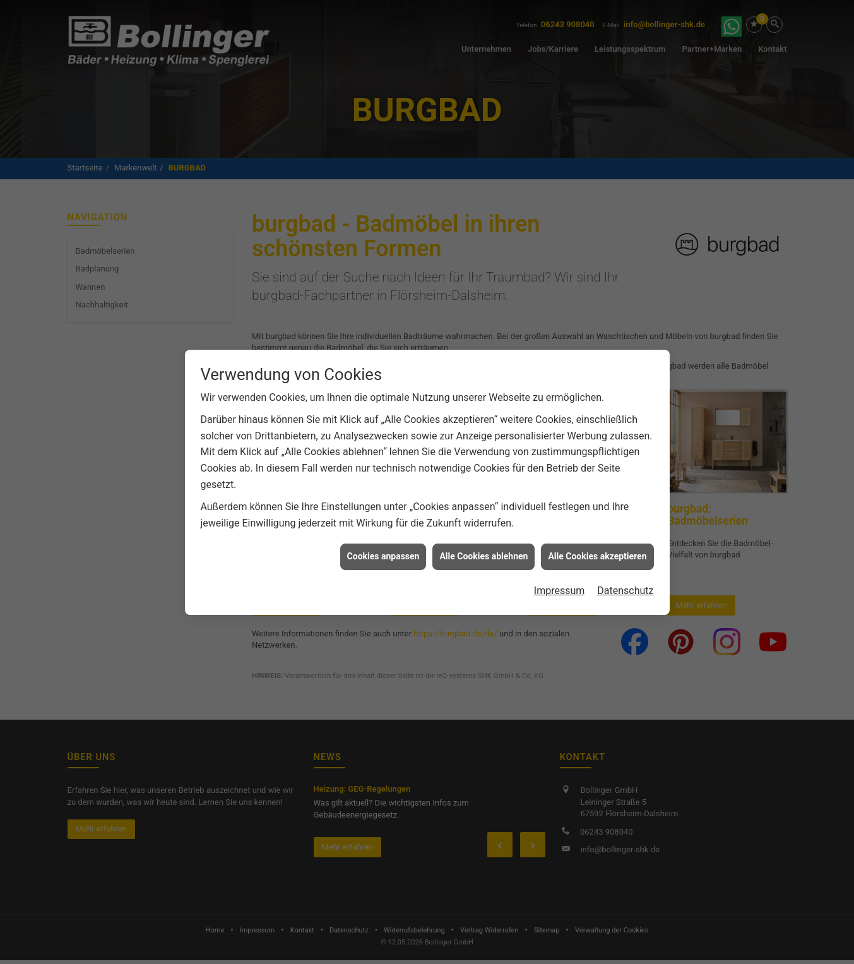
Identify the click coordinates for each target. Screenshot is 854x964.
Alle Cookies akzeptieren (597, 554)
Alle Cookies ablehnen (483, 554)
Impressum (559, 588)
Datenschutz (625, 588)
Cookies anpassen (383, 554)
